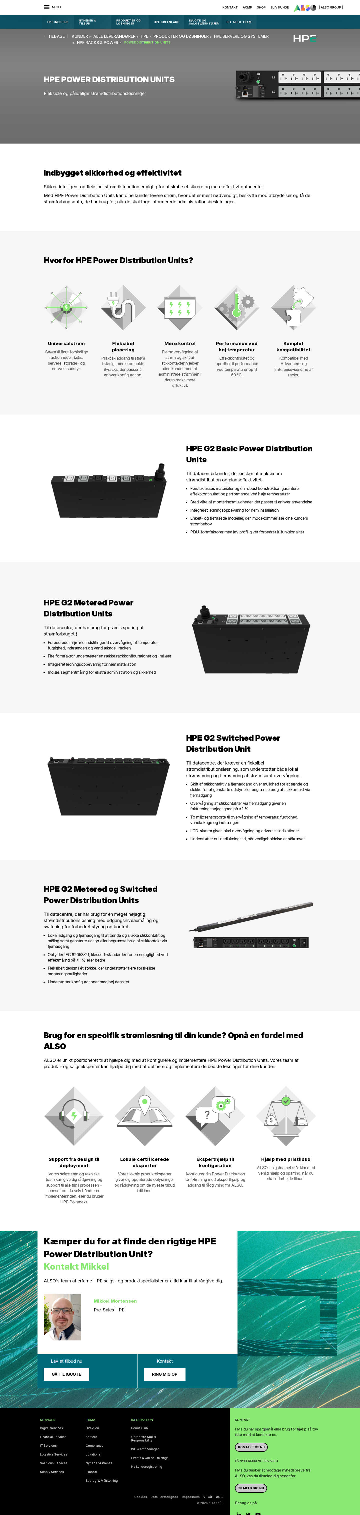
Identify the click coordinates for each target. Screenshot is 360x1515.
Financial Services (53, 1437)
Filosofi (91, 1472)
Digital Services (51, 1428)
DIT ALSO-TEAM (239, 22)
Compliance (95, 1445)
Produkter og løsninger (128, 22)
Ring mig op (165, 1374)
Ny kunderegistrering (146, 1466)
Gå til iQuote (66, 1374)
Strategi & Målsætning (102, 1480)
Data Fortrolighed (164, 1497)
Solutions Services (54, 1463)
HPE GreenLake (166, 22)
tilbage (56, 36)
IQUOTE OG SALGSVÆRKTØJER (204, 22)
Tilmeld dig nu (251, 1488)
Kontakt (230, 7)
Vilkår (207, 1497)
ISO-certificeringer (145, 1449)
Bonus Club (139, 1428)
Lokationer (94, 1454)
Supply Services (52, 1472)
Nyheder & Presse (99, 1463)
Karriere (91, 1437)
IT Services (48, 1445)
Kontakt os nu (251, 1447)
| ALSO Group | (331, 7)
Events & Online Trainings (149, 1458)
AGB (219, 1497)
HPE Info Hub (58, 22)
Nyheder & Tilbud (87, 22)
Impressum (191, 1497)
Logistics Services (53, 1454)
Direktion (92, 1428)
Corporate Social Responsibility (143, 1438)
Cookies (140, 1497)
